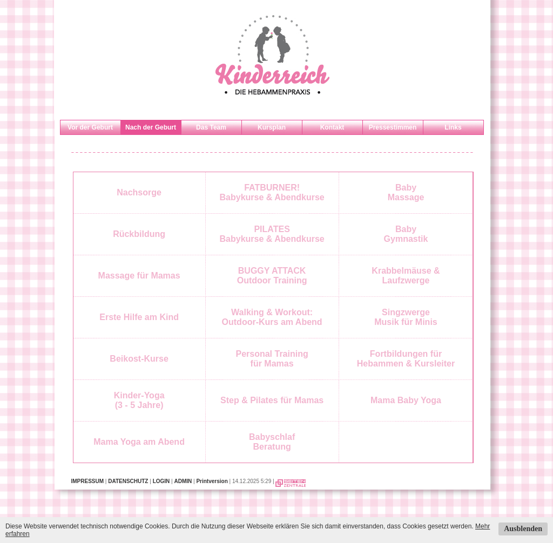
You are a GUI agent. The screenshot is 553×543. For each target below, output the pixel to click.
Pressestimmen (393, 127)
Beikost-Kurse (139, 358)
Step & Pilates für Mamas (271, 400)
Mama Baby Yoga (405, 400)
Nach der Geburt (150, 127)
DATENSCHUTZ (128, 481)
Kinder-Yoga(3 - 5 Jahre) (139, 400)
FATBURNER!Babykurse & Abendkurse (272, 192)
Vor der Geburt (90, 127)
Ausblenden (523, 529)
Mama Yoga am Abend (139, 441)
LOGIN (161, 481)
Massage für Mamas (139, 275)
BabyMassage (406, 192)
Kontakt (332, 127)
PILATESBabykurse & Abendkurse (272, 234)
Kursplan (272, 127)
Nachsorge (139, 192)
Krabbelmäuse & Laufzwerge (406, 275)
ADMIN (183, 481)
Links (452, 127)
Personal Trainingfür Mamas (271, 358)
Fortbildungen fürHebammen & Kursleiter (406, 358)
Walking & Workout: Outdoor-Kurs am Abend (272, 317)
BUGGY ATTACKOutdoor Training (272, 275)
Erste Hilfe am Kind (139, 317)
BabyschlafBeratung (272, 441)
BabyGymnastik (406, 234)
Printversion (211, 481)
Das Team (211, 127)
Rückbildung (139, 234)
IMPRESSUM (87, 481)
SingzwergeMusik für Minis (405, 317)
